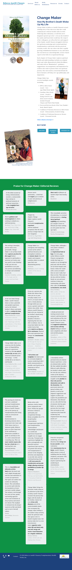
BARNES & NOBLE (53, 132)
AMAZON (42, 131)
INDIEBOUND (65, 131)
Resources (53, 3)
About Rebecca (37, 3)
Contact (66, 3)
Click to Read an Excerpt (44, 120)
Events (60, 3)
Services (30, 3)
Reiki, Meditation (45, 3)
